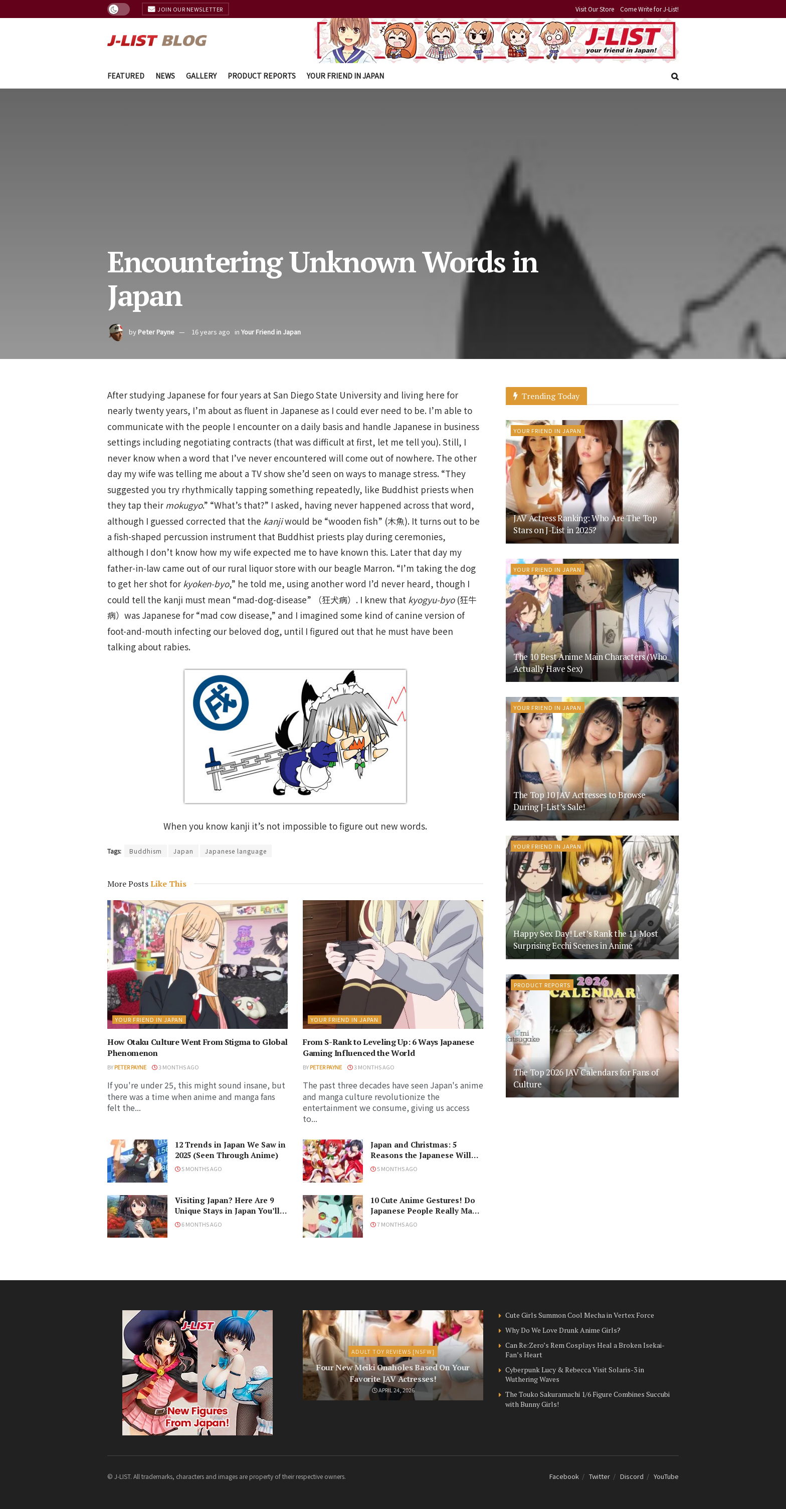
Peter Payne (156, 331)
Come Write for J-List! (649, 9)
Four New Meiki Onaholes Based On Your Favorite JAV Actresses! (393, 1373)
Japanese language (236, 851)
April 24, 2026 (393, 1390)
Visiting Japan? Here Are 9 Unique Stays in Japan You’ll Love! (227, 1210)
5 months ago (198, 1169)
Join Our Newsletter (185, 9)
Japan (183, 851)
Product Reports (262, 76)
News (165, 76)
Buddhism (145, 851)
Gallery (201, 76)
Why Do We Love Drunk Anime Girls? (563, 1330)
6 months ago (198, 1224)
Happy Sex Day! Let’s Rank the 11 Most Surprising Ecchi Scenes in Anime (585, 939)
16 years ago (210, 331)
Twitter (599, 1476)
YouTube (666, 1476)
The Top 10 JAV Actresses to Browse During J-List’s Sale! (579, 801)
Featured (125, 76)
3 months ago (175, 1067)
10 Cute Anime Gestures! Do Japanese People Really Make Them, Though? (425, 1210)
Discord (632, 1476)
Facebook (564, 1476)
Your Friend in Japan (345, 76)
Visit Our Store (594, 9)
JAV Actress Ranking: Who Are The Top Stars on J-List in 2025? (585, 524)
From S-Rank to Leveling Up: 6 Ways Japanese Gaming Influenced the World (388, 1047)
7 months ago (394, 1224)
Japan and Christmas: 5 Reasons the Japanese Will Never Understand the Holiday (420, 1160)
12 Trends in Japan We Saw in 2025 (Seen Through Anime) (230, 1150)
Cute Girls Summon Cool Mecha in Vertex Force (579, 1315)
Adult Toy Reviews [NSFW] (393, 1351)
